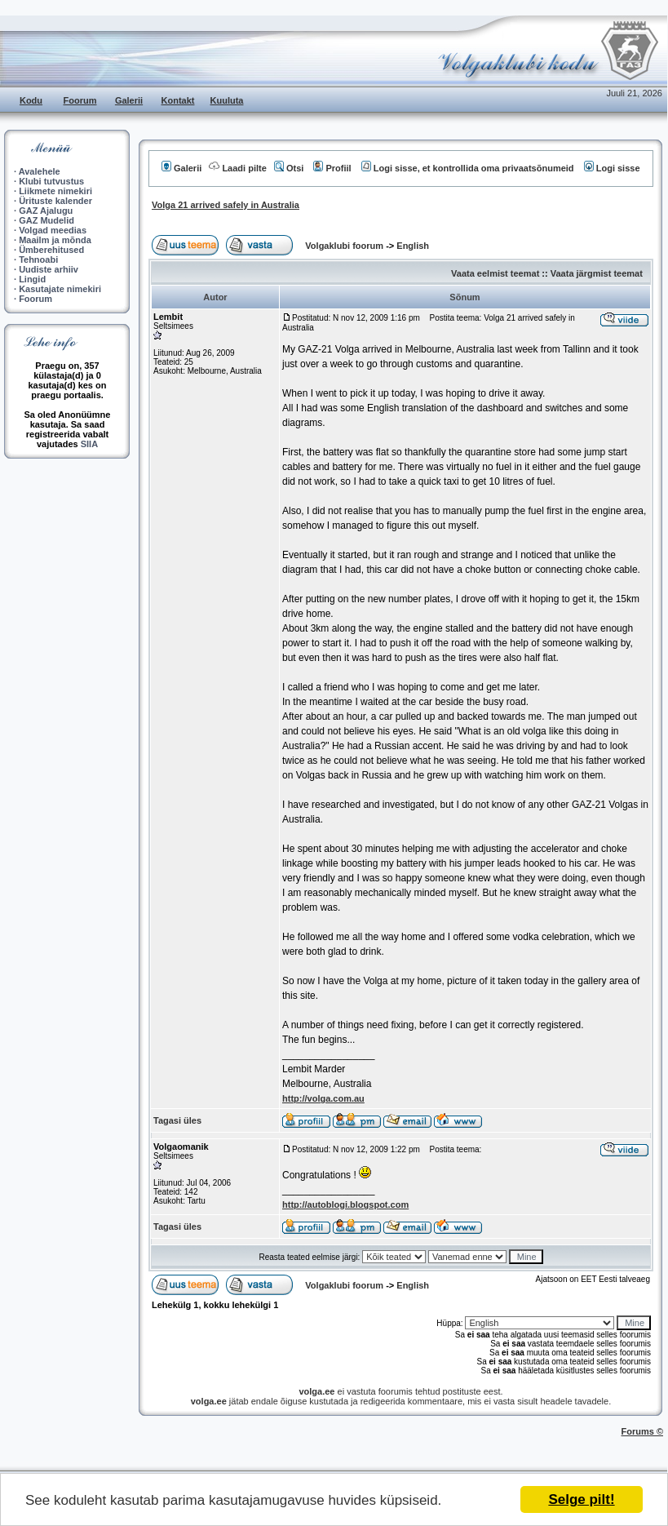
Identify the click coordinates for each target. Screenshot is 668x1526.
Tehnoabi (38, 259)
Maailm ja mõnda (55, 240)
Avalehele (39, 171)
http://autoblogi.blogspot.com (345, 1204)
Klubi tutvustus (51, 181)
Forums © (643, 1431)
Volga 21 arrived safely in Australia (225, 205)
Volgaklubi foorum (345, 246)
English (412, 246)
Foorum (80, 100)
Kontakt (178, 100)
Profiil (332, 168)
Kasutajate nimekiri (60, 289)
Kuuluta (227, 100)
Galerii (129, 100)
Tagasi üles (177, 1120)
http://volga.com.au (323, 1098)
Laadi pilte (237, 168)
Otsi (288, 168)
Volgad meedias (52, 230)
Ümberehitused (51, 250)
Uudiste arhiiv (48, 269)
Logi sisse (612, 168)
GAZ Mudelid (46, 220)
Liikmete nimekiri (55, 191)
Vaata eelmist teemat (495, 273)
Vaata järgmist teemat (597, 273)
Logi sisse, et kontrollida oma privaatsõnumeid (467, 168)
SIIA (89, 444)
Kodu (31, 100)
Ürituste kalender (55, 201)
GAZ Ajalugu (46, 210)
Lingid (32, 279)
